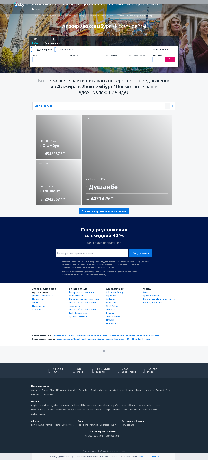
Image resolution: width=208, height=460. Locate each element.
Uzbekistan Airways (115, 292)
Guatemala (118, 390)
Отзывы (155, 4)
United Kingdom (38, 414)
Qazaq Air (110, 309)
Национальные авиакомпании (84, 299)
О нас (146, 292)
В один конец (66, 49)
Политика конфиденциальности (159, 299)
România (116, 409)
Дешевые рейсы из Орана (148, 335)
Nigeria (57, 424)
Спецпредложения (88, 4)
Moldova (50, 409)
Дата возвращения (137, 55)
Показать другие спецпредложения (104, 211)
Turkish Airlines (113, 316)
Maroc (49, 424)
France (123, 405)
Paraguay (48, 394)
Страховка (107, 4)
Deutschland (103, 405)
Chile (52, 390)
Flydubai (110, 319)
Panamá (160, 390)
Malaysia (94, 424)
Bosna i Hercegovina (48, 405)
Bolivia (45, 390)
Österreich (80, 409)
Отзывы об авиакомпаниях (82, 302)
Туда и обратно (44, 49)
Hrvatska (140, 405)
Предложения (39, 306)
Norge (71, 409)
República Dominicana (101, 390)
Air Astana (111, 302)
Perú (168, 390)
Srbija (107, 409)
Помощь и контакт (152, 302)
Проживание (66, 4)
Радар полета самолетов (81, 292)
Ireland (150, 405)
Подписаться (140, 253)
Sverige (125, 409)
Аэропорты (142, 4)
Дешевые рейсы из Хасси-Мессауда (92, 335)
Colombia (72, 390)
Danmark (91, 405)
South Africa (68, 424)
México (139, 390)
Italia (157, 405)
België (34, 405)
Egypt (34, 424)
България (64, 405)
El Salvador (61, 390)
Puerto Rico (36, 394)
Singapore (104, 424)
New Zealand (128, 424)
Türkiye (114, 424)
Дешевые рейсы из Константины (121, 335)
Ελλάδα (131, 405)
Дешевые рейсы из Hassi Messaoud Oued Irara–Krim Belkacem (123, 339)
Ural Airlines (111, 299)
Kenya (41, 424)
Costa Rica (84, 390)
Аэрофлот (111, 295)
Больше (36, 9)
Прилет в (74, 55)
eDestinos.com (111, 435)
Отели (35, 302)
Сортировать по (43, 105)
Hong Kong (83, 424)
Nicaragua (149, 390)
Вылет (35, 55)
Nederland (61, 409)
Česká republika (78, 405)
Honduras (129, 390)
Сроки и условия (151, 295)
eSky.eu (88, 435)
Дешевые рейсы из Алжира (64, 335)
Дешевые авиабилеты (44, 4)
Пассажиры (157, 55)
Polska (90, 409)
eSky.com (98, 435)
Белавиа (110, 313)
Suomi (144, 409)
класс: (155, 49)
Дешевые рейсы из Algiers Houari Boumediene (76, 339)
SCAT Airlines (112, 306)
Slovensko (135, 409)
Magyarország (38, 409)
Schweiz (153, 409)
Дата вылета (111, 55)
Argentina (35, 390)
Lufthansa (111, 323)
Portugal (99, 409)
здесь (141, 456)
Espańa (114, 405)
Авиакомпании (124, 4)
